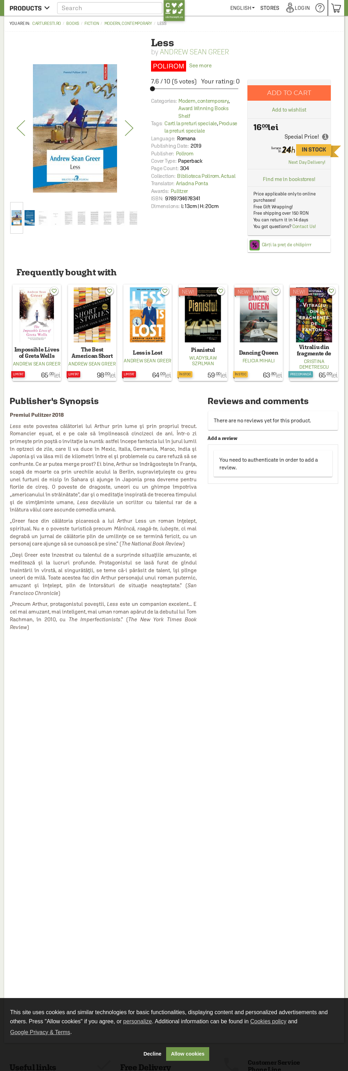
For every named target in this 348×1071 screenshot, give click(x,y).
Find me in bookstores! (289, 179)
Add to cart (289, 92)
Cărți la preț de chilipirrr (287, 244)
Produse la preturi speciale (200, 127)
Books (72, 23)
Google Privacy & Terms (40, 1032)
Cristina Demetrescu (314, 364)
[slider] (195, 88)
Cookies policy (268, 1021)
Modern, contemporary (128, 23)
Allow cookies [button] (188, 1054)
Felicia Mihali (259, 360)
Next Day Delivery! (306, 162)
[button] (121, 8)
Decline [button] (152, 1054)
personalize (137, 1021)
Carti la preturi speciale (190, 123)
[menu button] (29, 8)
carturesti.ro (46, 23)
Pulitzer (179, 191)
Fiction (91, 23)
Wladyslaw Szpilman (203, 360)
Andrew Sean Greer (194, 52)
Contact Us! (304, 226)
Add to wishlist (289, 110)
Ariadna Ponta (192, 183)
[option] (75, 128)
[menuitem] (268, 8)
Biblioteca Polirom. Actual (206, 176)
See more (181, 65)
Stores (295, 8)
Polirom (184, 153)
